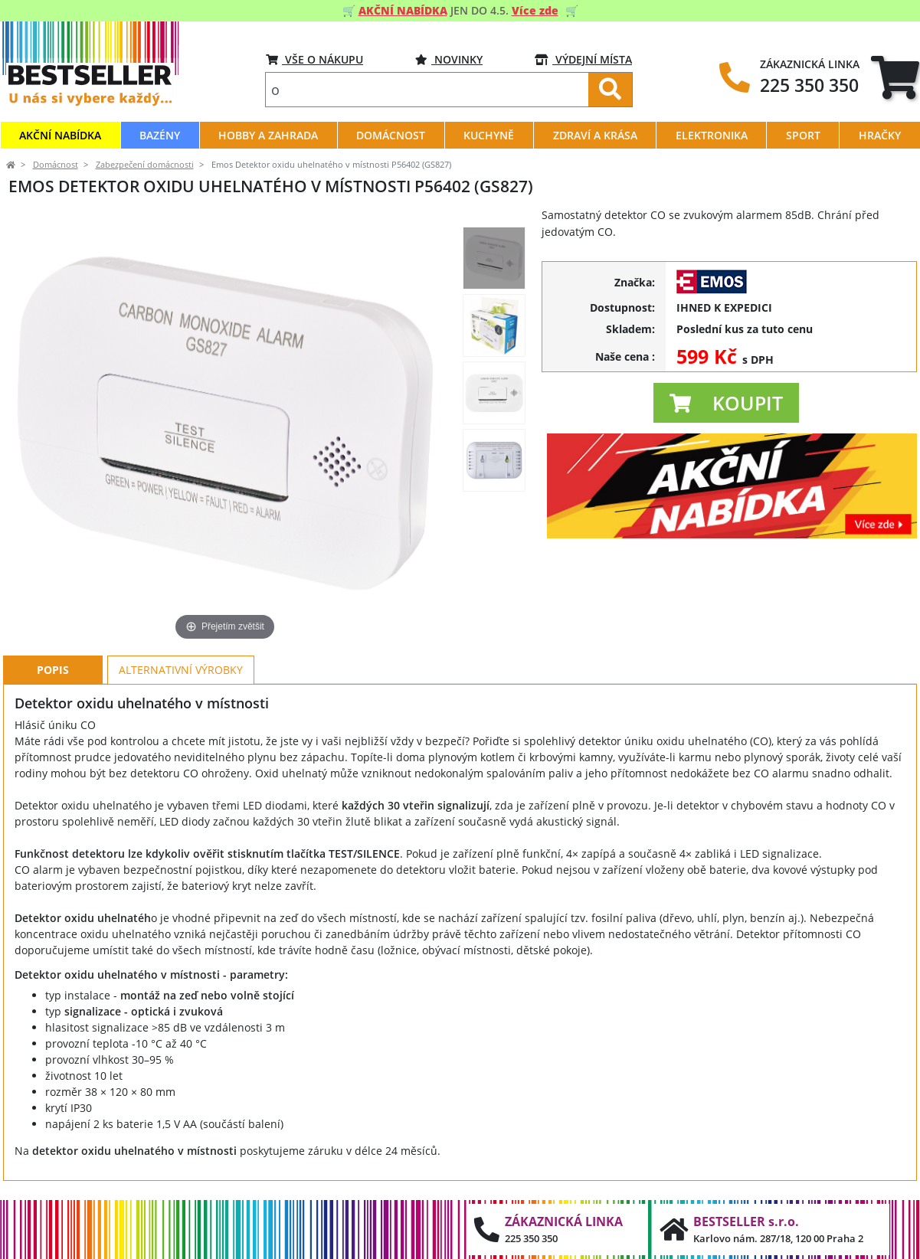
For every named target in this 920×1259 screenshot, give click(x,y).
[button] (726, 403)
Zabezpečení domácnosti (145, 164)
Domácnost (55, 164)
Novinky (449, 59)
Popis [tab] (53, 669)
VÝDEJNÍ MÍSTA (583, 59)
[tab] (895, 77)
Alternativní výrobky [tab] (181, 669)
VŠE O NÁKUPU (314, 59)
